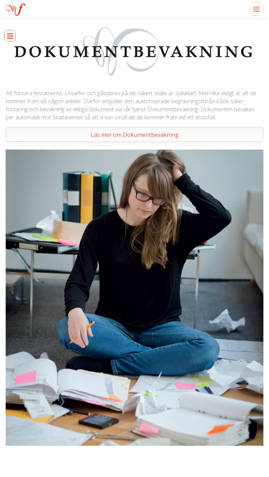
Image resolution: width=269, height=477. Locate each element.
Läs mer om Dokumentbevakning (135, 135)
